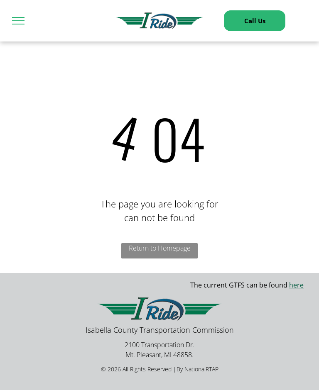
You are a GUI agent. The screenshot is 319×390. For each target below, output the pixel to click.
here (296, 285)
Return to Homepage (160, 248)
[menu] (18, 21)
